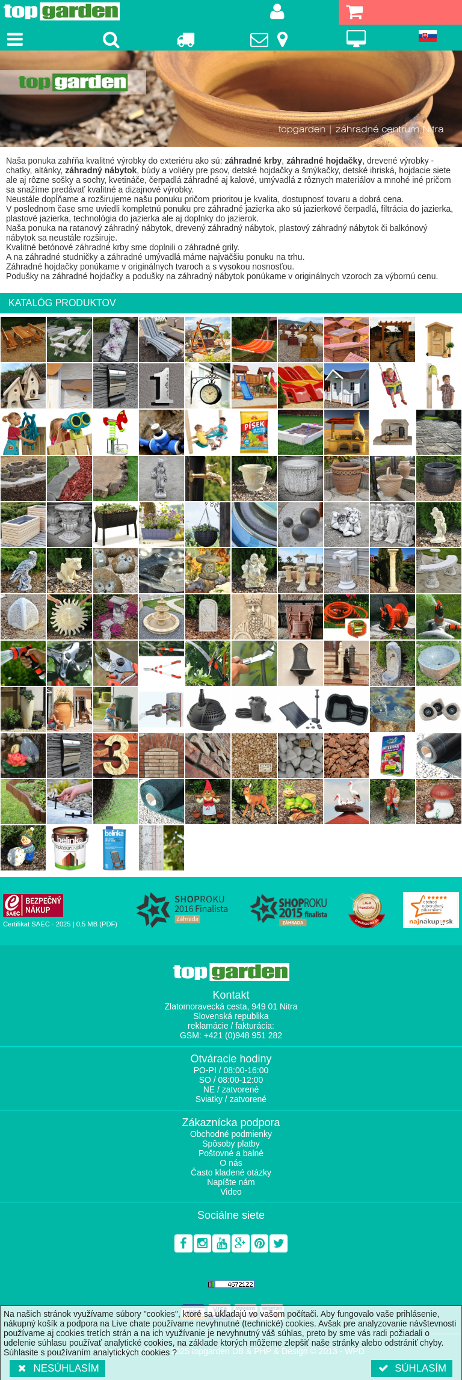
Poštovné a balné (231, 1153)
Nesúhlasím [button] (57, 1368)
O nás (231, 1163)
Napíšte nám (230, 1182)
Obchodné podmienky (231, 1134)
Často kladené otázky (231, 1172)
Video (231, 1192)
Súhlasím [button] (411, 1368)
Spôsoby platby (231, 1143)
